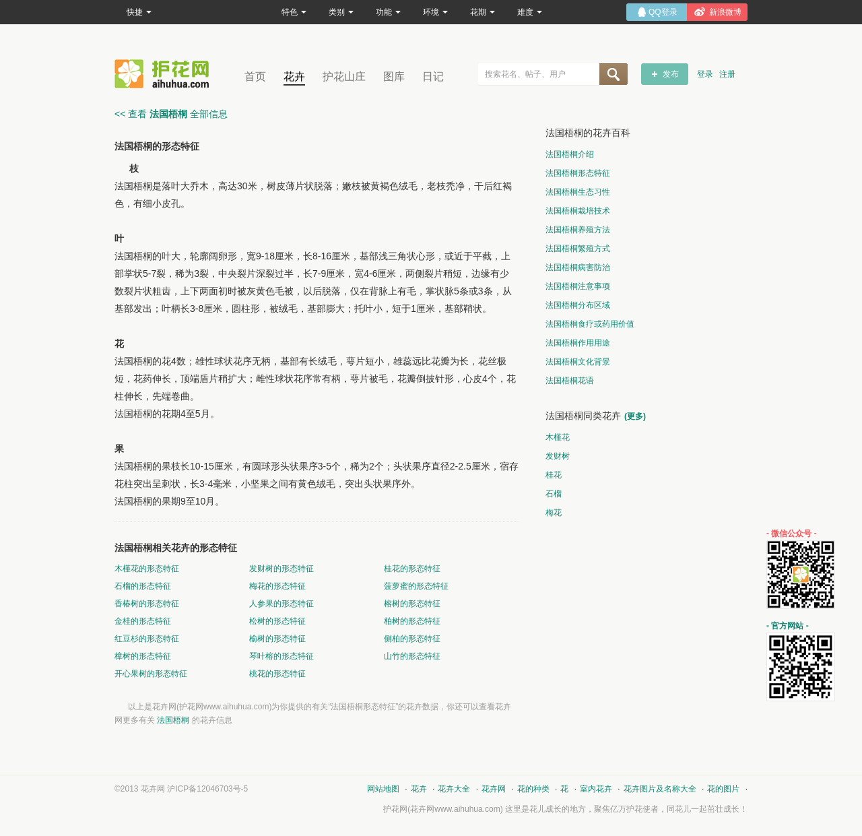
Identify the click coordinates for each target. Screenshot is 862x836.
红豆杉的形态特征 (146, 638)
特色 (293, 12)
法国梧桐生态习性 (577, 192)
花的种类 (533, 789)
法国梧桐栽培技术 (577, 211)
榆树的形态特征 (277, 638)
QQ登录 (663, 12)
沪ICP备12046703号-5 (207, 789)
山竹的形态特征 (412, 656)
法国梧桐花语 (569, 380)
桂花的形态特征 (412, 568)
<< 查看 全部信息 (171, 113)
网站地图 (383, 789)
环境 (435, 12)
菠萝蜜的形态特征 (416, 586)
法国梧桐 (173, 720)
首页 (255, 76)
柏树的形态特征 (412, 621)
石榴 (553, 494)
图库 (394, 76)
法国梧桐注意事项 (577, 286)
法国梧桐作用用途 (577, 343)
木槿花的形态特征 (146, 568)
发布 (671, 74)
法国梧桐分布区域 (577, 305)
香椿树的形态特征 (146, 603)
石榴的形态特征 (142, 586)
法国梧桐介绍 (569, 154)
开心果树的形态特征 (150, 673)
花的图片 (723, 789)
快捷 (139, 12)
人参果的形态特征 (281, 603)
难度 (529, 12)
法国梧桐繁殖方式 (577, 248)
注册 (727, 74)
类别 (341, 12)
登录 (705, 74)
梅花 (553, 512)
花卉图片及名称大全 (660, 789)
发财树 (557, 456)
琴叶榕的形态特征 (281, 656)
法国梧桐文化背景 (577, 361)
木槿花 (557, 437)
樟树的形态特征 (142, 656)
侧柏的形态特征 (412, 638)
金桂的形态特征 (142, 621)
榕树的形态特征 (412, 603)
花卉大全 (454, 789)
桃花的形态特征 (277, 673)
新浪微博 (725, 12)
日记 (433, 76)
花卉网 (165, 73)
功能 (388, 12)
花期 (482, 12)
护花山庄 (344, 76)
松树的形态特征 (277, 621)
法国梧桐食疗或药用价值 (589, 324)
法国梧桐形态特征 (577, 173)
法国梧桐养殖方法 (577, 229)
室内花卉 (596, 789)
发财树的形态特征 (281, 568)
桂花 (553, 475)
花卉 (294, 76)
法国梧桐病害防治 (577, 267)
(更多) (635, 416)
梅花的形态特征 (277, 586)
